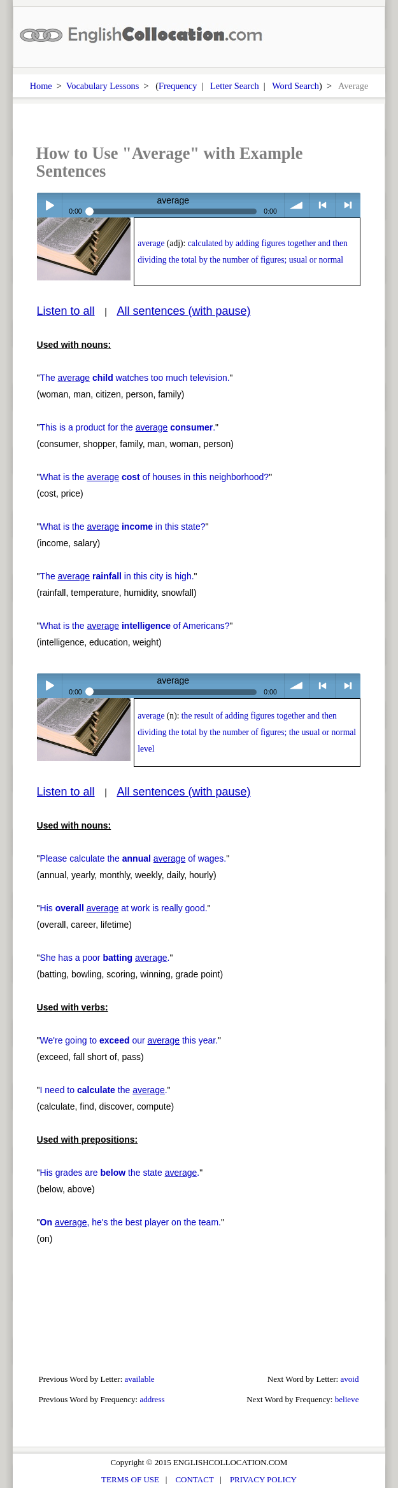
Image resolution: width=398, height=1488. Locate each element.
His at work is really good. (124, 908)
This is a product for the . (127, 427)
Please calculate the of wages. (133, 858)
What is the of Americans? (135, 626)
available (140, 1379)
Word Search (295, 86)
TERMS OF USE (130, 1479)
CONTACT (194, 1479)
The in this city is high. (117, 576)
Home (41, 86)
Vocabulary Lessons (102, 86)
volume (297, 205)
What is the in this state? (123, 526)
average (151, 243)
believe (347, 1399)
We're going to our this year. (129, 1040)
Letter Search (234, 86)
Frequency (178, 86)
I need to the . (103, 1090)
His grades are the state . (120, 1173)
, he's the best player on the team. (130, 1222)
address (151, 1399)
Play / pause (49, 205)
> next (348, 205)
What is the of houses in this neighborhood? (154, 477)
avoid (349, 1379)
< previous (322, 205)
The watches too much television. (135, 378)
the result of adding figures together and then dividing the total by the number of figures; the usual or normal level (247, 732)
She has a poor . (105, 958)
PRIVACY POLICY (263, 1479)
